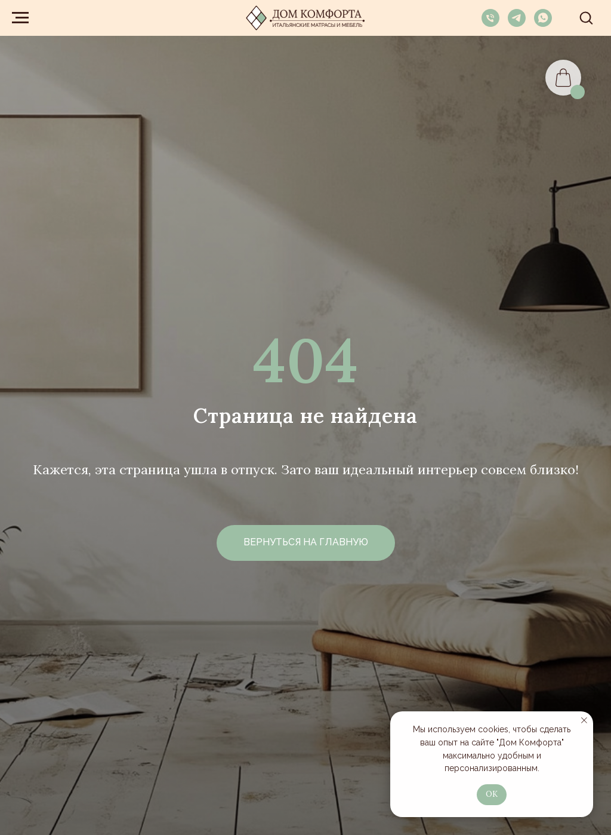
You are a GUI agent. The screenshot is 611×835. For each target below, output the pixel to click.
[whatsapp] (543, 24)
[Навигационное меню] (20, 18)
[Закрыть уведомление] (584, 720)
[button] (586, 17)
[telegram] (517, 24)
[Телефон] (490, 24)
